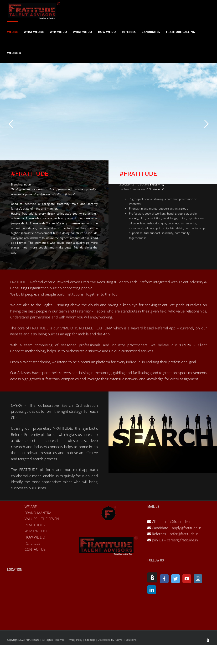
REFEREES (32, 543)
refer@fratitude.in (184, 533)
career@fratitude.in (182, 540)
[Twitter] (175, 578)
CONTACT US (35, 549)
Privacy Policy (75, 639)
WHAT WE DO (35, 531)
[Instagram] (198, 578)
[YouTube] (186, 578)
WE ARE (31, 506)
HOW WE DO (35, 537)
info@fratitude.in (177, 521)
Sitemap (90, 639)
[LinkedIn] (151, 589)
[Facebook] (164, 578)
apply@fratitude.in (186, 527)
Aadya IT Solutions (125, 639)
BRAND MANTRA (38, 512)
